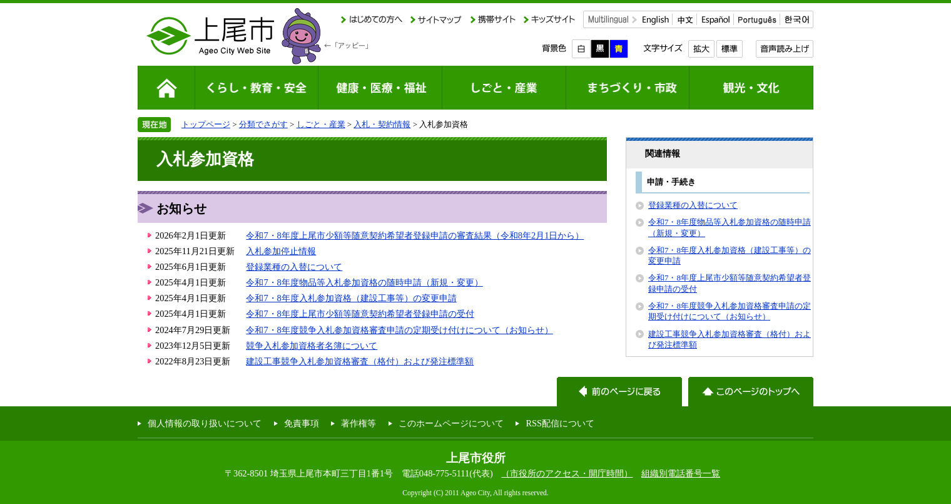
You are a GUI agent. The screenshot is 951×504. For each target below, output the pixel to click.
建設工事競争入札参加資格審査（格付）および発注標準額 (360, 361)
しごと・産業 (321, 124)
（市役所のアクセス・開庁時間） (567, 473)
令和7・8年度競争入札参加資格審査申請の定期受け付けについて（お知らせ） (399, 330)
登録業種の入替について (294, 267)
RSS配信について (560, 423)
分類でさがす (263, 124)
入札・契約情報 (381, 124)
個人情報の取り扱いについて (205, 423)
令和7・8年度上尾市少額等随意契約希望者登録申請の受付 (360, 314)
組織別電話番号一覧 (680, 473)
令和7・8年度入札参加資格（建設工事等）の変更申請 (351, 298)
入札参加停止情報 (281, 251)
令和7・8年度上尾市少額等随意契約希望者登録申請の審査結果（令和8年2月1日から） (415, 235)
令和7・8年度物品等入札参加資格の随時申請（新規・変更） (364, 282)
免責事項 (301, 423)
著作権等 (358, 423)
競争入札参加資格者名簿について (311, 346)
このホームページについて (451, 423)
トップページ (205, 124)
